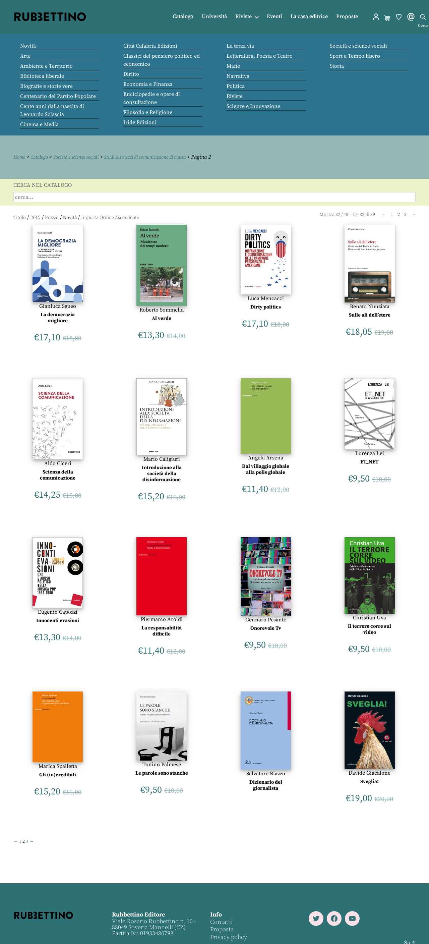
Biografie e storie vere (46, 86)
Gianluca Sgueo (57, 305)
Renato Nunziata (369, 306)
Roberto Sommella (161, 309)
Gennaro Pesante (265, 619)
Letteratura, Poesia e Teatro (260, 56)
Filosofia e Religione (147, 112)
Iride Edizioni (140, 122)
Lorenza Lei (369, 453)
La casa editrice (309, 16)
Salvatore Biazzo (265, 773)
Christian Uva (369, 617)
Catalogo (183, 16)
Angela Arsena (265, 457)
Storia (337, 66)
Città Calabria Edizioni (150, 46)
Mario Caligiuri (161, 458)
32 (337, 214)
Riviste (243, 16)
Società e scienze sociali (358, 46)
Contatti (221, 922)
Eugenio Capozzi (57, 611)
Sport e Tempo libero (355, 56)
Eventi (274, 16)
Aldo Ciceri (57, 463)
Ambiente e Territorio (46, 66)
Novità (28, 46)
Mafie (233, 66)
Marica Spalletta (58, 766)
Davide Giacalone (369, 772)
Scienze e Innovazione (253, 106)
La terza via (240, 46)
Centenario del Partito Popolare (58, 96)
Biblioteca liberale (42, 76)
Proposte (347, 16)
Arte (25, 56)
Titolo (19, 217)
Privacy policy (228, 937)
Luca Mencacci (266, 298)
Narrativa (238, 76)
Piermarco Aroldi (162, 619)
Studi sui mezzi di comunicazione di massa (163, 157)
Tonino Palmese (161, 764)
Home (20, 157)
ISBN (35, 217)
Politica (236, 86)
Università (214, 16)
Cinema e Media (39, 124)
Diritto (131, 74)
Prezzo (52, 217)
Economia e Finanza (147, 84)
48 (346, 214)
